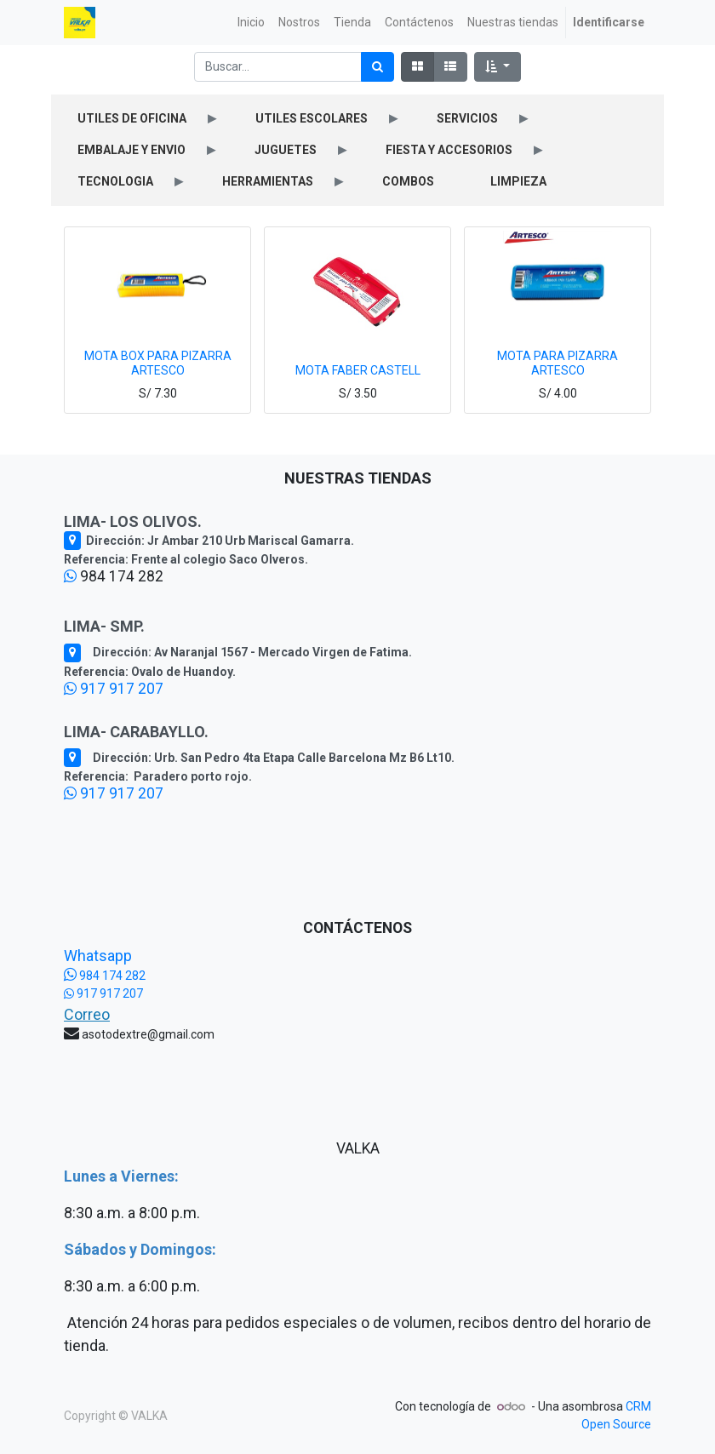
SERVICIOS (467, 118)
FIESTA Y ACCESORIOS (449, 150)
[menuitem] (251, 22)
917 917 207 (113, 688)
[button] (497, 67)
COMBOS (408, 181)
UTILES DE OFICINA (131, 118)
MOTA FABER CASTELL (357, 370)
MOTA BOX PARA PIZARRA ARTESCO (158, 363)
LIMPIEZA (518, 181)
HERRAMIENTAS (267, 181)
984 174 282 (105, 975)
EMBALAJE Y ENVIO (131, 150)
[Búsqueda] (377, 67)
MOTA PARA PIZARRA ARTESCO (557, 363)
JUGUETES (286, 150)
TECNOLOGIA (115, 181)
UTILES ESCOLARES (311, 118)
